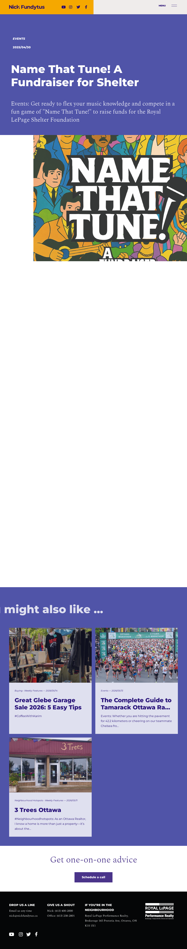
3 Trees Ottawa (38, 810)
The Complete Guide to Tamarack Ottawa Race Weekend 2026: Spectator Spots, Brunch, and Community (136, 704)
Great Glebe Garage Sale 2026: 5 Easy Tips (48, 704)
